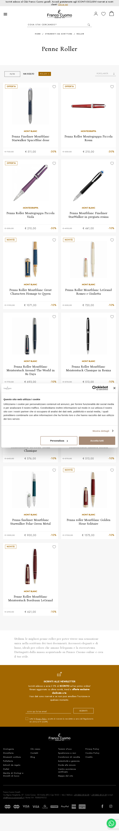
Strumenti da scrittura (58, 34)
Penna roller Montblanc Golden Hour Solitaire (88, 522)
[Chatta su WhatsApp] (111, 823)
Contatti (34, 754)
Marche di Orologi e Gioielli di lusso (13, 776)
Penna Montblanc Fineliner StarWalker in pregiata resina (89, 215)
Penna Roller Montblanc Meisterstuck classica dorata (88, 446)
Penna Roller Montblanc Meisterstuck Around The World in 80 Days (30, 370)
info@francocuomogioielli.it (13, 799)
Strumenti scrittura (12, 758)
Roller (80, 34)
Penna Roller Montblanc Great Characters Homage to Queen (30, 292)
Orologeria (8, 750)
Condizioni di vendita (69, 758)
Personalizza (59, 440)
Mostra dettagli (101, 430)
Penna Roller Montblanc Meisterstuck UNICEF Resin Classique (30, 447)
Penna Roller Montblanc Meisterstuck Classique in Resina (88, 369)
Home (38, 34)
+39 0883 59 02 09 (81, 796)
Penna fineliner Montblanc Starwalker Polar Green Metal (30, 522)
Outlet (6, 770)
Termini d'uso (65, 750)
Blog (32, 758)
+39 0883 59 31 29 (99, 796)
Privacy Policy (41, 720)
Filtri (12, 74)
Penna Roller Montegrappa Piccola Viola (30, 215)
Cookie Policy (92, 754)
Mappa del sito (65, 777)
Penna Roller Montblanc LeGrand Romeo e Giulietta (88, 292)
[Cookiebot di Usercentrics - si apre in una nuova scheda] (94, 388)
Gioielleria (8, 754)
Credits (89, 758)
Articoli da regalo (11, 766)
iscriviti (81, 712)
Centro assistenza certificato (67, 772)
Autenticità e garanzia (69, 762)
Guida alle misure (67, 766)
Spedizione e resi (67, 754)
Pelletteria (8, 762)
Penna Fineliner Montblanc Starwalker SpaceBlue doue (30, 138)
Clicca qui (63, 4)
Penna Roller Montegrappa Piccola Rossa (89, 138)
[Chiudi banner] (114, 388)
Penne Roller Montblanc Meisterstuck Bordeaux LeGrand (30, 599)
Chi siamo (35, 750)
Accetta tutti (97, 440)
